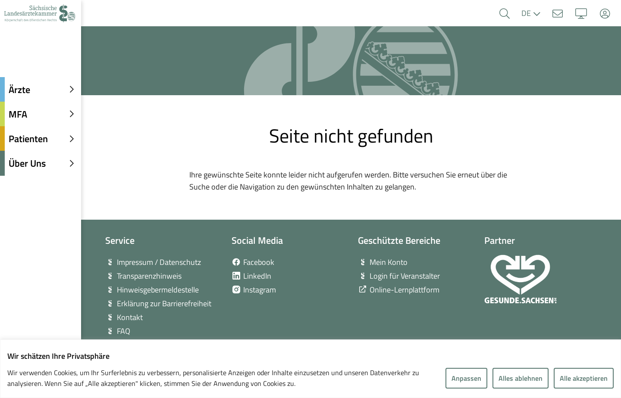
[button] (504, 14)
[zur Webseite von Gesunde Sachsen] (520, 279)
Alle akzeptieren (584, 378)
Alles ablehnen (521, 378)
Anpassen (466, 378)
